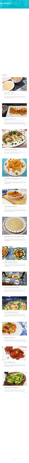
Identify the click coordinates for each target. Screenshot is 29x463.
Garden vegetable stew (9, 362)
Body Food (5, 3)
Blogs (16, 3)
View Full (25, 99)
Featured (5, 180)
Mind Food (9, 3)
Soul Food (13, 3)
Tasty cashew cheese (9, 93)
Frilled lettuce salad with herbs (11, 387)
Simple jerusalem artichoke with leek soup (14, 236)
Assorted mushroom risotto (10, 149)
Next (26, 396)
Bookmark (22, 94)
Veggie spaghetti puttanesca (10, 262)
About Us (23, 3)
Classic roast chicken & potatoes (11, 287)
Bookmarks (26, 3)
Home (1, 3)
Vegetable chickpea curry (10, 119)
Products (19, 3)
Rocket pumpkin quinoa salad (11, 312)
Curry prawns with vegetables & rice (12, 178)
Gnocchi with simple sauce (10, 206)
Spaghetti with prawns (9, 337)
